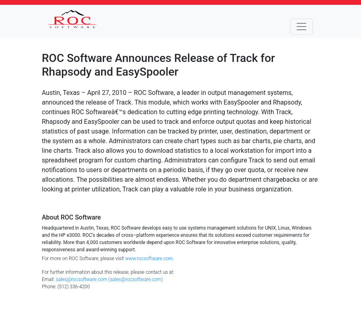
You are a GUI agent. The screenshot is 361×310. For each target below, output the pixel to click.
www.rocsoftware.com (149, 258)
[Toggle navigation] (301, 26)
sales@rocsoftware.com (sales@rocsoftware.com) (109, 279)
